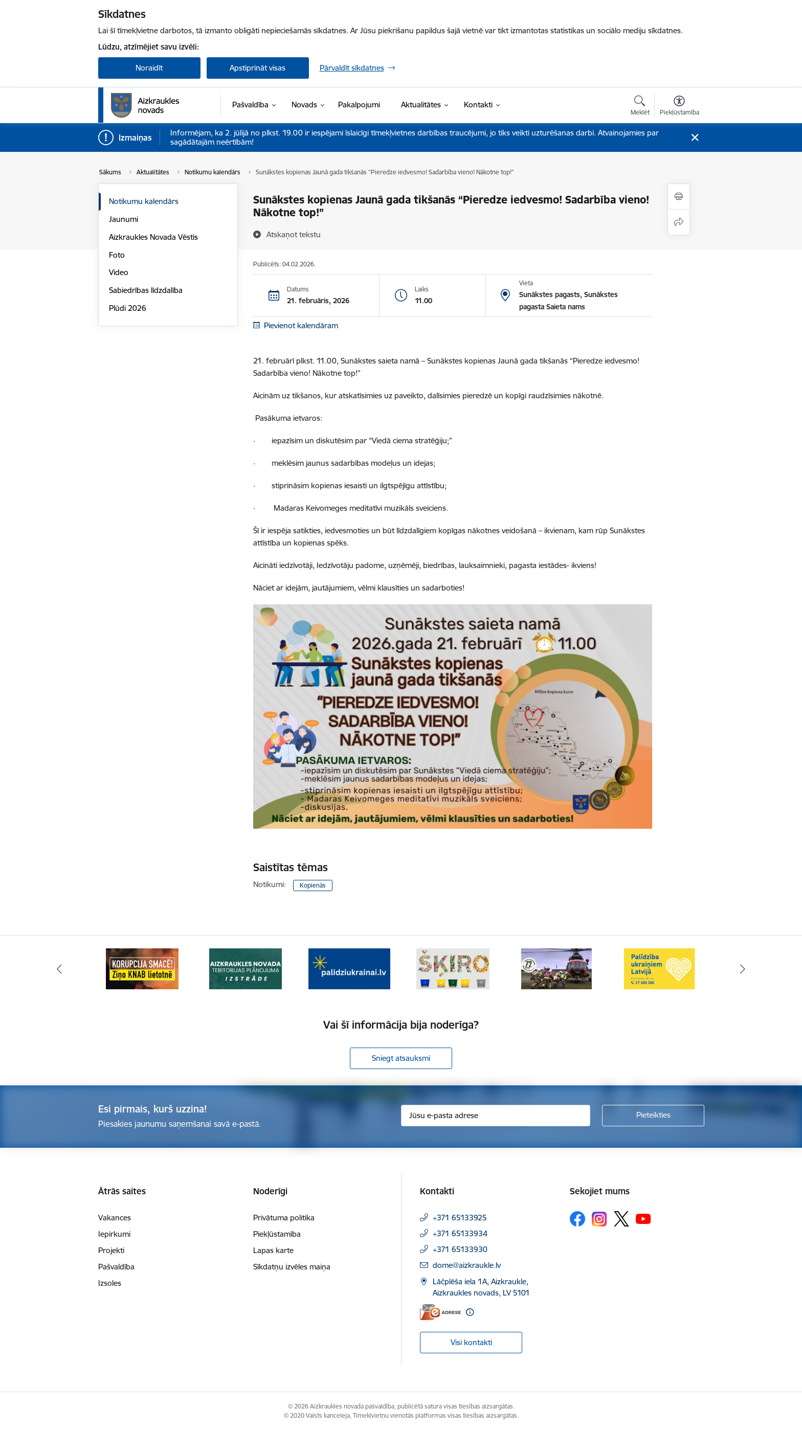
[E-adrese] (440, 1312)
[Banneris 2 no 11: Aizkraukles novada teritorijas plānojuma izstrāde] (245, 968)
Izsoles (109, 1283)
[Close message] (694, 137)
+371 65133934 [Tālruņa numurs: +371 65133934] (460, 1233)
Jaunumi (123, 219)
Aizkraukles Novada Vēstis (153, 237)
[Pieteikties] (653, 1115)
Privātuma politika (284, 1217)
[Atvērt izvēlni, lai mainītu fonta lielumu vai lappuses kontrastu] (679, 107)
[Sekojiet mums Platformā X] (621, 1218)
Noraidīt (149, 68)
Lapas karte (273, 1250)
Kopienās (313, 885)
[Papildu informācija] (470, 1312)
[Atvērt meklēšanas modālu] (640, 107)
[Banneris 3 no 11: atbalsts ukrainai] (349, 968)
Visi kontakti (471, 1342)
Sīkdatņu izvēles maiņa (291, 1266)
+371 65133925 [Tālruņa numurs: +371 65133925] (460, 1217)
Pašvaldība (116, 1266)
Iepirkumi (114, 1234)
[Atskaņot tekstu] (293, 234)
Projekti (111, 1250)
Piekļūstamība (277, 1234)
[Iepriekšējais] (59, 969)
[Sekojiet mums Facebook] (577, 1218)
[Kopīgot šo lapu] (678, 222)
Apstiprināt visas (257, 68)
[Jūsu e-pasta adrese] (495, 1115)
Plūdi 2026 (127, 308)
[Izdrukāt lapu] (678, 196)
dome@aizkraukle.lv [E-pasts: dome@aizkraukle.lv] (467, 1265)
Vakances (114, 1217)
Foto (117, 255)
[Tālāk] (743, 969)
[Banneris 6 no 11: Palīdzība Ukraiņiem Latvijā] (660, 968)
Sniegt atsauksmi (401, 1058)
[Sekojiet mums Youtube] (643, 1218)
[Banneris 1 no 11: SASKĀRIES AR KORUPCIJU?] (142, 968)
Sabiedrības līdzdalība (146, 290)
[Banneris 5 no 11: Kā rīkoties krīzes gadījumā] (556, 968)
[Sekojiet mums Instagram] (599, 1219)
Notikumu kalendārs (144, 201)
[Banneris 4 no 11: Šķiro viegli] (452, 968)
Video (118, 272)
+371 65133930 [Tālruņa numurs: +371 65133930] (460, 1249)
